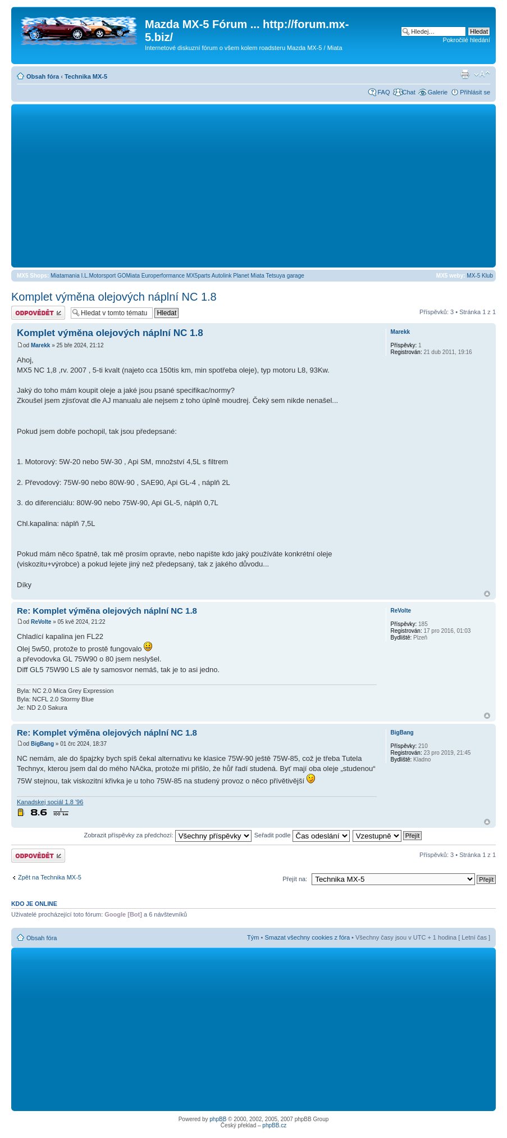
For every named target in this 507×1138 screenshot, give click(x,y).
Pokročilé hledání (466, 40)
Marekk (40, 345)
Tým (253, 937)
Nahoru (487, 594)
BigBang (42, 744)
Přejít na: (294, 879)
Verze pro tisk (465, 74)
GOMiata (128, 276)
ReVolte (41, 622)
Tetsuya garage (285, 276)
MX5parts (198, 276)
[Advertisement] (253, 185)
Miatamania (65, 276)
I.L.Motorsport (98, 276)
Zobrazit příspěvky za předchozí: (168, 835)
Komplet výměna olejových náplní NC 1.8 (114, 297)
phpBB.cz (274, 1125)
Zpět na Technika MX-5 (49, 877)
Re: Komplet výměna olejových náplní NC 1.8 (107, 610)
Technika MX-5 (86, 76)
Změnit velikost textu (482, 74)
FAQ (383, 92)
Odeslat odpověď (38, 313)
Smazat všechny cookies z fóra (307, 937)
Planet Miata (248, 276)
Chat (408, 92)
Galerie (437, 92)
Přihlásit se (475, 92)
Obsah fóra (42, 76)
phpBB (217, 1119)
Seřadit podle (302, 835)
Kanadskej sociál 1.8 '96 (50, 802)
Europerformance (163, 276)
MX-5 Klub (480, 276)
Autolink (222, 276)
